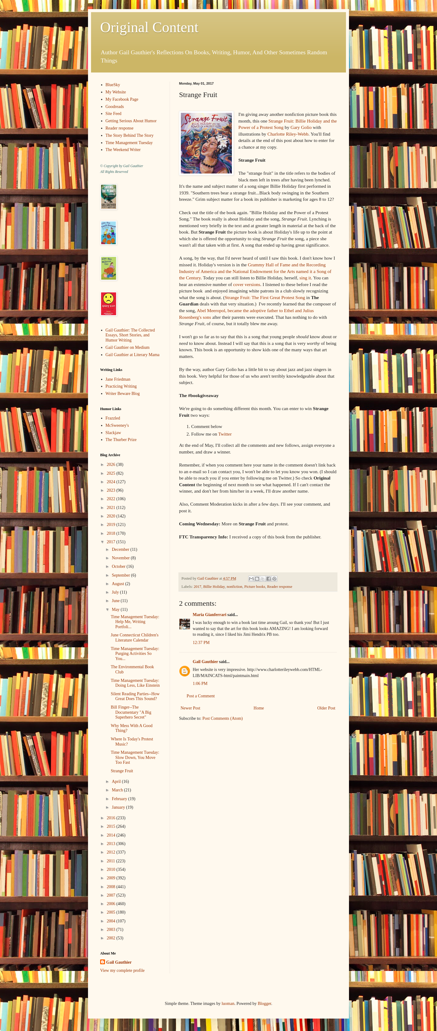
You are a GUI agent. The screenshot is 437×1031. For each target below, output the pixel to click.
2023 (112, 490)
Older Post (326, 708)
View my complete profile (122, 970)
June (116, 600)
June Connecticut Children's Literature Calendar (134, 637)
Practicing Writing (121, 386)
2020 (112, 516)
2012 (112, 852)
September (121, 575)
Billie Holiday (214, 587)
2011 (111, 861)
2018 (112, 533)
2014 (112, 835)
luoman (228, 1003)
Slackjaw (113, 432)
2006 (112, 903)
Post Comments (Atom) (222, 718)
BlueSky (113, 85)
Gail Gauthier (205, 661)
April (117, 781)
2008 (112, 886)
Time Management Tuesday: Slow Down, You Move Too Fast (135, 757)
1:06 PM (200, 683)
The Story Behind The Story (130, 135)
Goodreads (115, 106)
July (116, 592)
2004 (112, 921)
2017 (197, 587)
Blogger (264, 1003)
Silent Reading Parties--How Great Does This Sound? (135, 696)
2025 (112, 473)
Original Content (149, 27)
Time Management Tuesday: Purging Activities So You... (135, 653)
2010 (112, 869)
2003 (112, 929)
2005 (112, 912)
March (118, 790)
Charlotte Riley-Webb (287, 133)
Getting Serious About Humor (131, 121)
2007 (112, 895)
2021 (112, 507)
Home (259, 708)
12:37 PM (201, 642)
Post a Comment (201, 696)
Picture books (254, 587)
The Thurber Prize (121, 439)
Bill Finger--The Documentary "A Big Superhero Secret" (131, 712)
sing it (305, 277)
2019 (112, 524)
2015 (112, 826)
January (119, 807)
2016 (112, 818)
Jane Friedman (118, 379)
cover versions (246, 284)
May (116, 609)
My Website (116, 92)
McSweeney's (117, 425)
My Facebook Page (122, 99)
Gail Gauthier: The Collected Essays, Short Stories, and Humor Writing (130, 335)
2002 (112, 938)
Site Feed (114, 113)
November (121, 558)
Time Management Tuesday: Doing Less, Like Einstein (135, 683)
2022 (112, 499)
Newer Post (190, 708)
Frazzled (113, 418)
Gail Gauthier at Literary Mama (133, 354)
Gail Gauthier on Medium (128, 347)
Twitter (225, 433)
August (118, 583)
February (120, 799)
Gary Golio (301, 127)
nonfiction (234, 587)
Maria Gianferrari (209, 614)
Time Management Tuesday (129, 142)
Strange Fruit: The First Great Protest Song (265, 297)
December (121, 549)
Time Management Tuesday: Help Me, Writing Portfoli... (135, 622)
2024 (112, 482)
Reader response (279, 587)
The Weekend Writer (123, 149)
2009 (112, 878)
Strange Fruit (122, 771)
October (119, 566)
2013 (112, 843)
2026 (112, 464)
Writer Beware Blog (123, 393)
